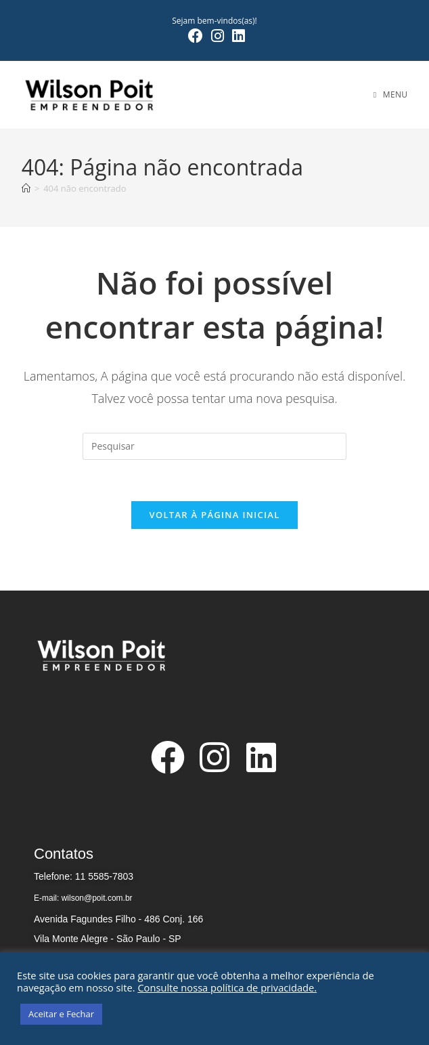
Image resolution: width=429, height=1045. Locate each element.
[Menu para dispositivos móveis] (391, 94)
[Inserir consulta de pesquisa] (214, 446)
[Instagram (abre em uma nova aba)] (217, 35)
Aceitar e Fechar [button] (61, 1014)
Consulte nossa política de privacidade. (227, 987)
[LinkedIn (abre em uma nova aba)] (236, 35)
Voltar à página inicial (214, 515)
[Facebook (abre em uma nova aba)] (195, 35)
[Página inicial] (26, 188)
